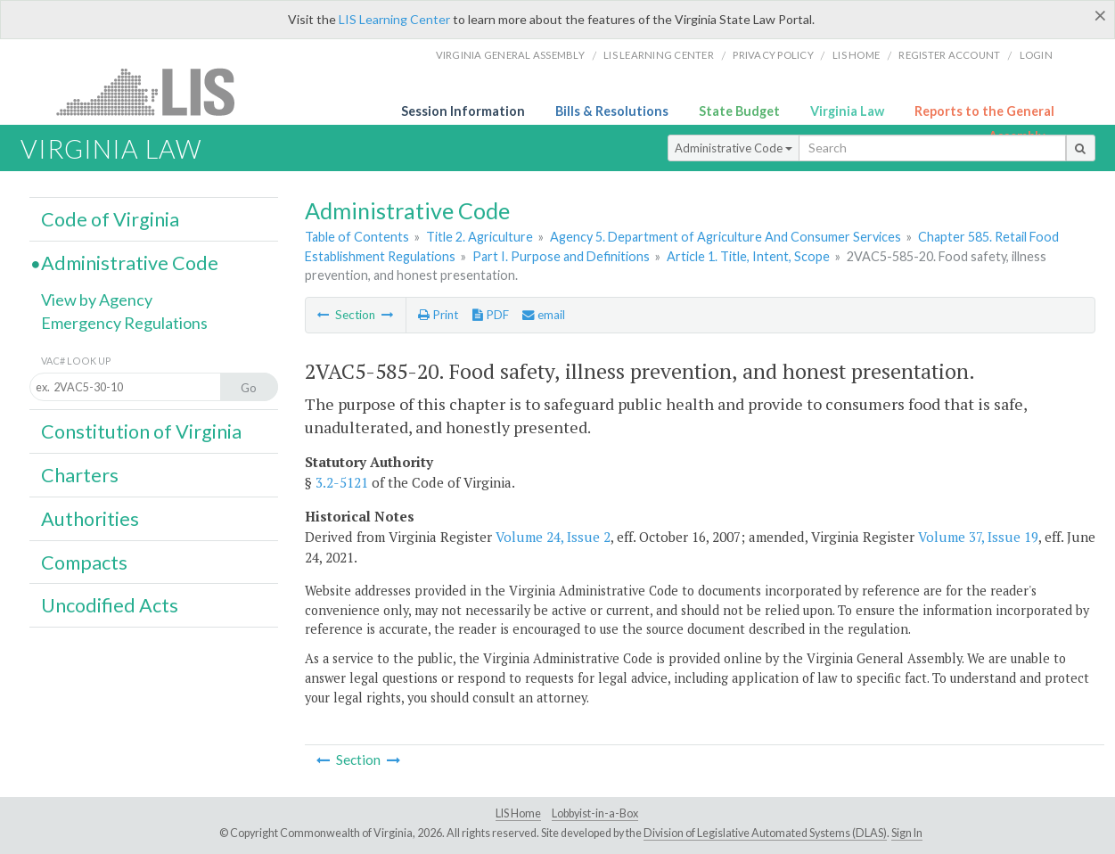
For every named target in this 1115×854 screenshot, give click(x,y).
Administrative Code (733, 148)
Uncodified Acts (109, 605)
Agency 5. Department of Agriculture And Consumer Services (725, 236)
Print (438, 315)
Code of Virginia (110, 219)
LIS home (856, 55)
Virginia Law (847, 111)
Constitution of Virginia (141, 431)
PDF (490, 315)
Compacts (84, 562)
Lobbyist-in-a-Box (595, 813)
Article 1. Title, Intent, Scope (748, 256)
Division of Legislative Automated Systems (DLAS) (765, 833)
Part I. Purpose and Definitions (561, 256)
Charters (80, 475)
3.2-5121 (342, 482)
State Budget (739, 111)
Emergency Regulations (124, 323)
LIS (155, 91)
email (543, 315)
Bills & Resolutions (611, 111)
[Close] (1100, 15)
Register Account (949, 55)
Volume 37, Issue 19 (978, 537)
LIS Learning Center (394, 19)
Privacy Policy (773, 55)
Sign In (906, 833)
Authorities (90, 518)
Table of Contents (357, 236)
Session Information (463, 111)
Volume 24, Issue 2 (553, 537)
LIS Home (518, 813)
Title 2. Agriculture (479, 236)
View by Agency (96, 299)
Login (1036, 55)
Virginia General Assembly (510, 55)
